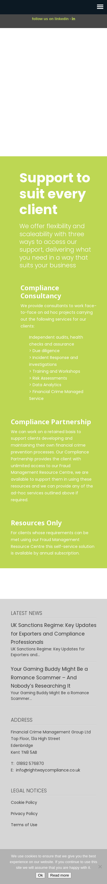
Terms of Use (24, 825)
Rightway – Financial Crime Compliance (53, 51)
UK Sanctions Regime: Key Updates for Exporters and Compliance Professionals (53, 634)
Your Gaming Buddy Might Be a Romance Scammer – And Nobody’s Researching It (49, 677)
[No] (100, 866)
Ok (40, 875)
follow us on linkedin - (52, 19)
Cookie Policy (24, 802)
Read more (59, 875)
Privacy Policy (24, 813)
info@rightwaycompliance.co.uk (48, 770)
